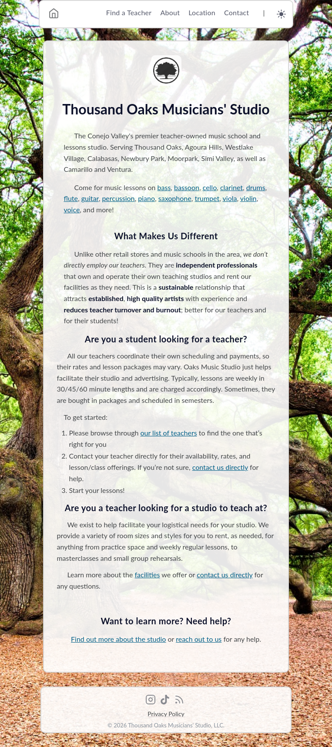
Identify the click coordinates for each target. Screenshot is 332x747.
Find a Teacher (129, 12)
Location (201, 12)
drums (255, 187)
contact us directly (220, 467)
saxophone (174, 198)
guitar (90, 198)
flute (71, 198)
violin (248, 198)
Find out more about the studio (118, 639)
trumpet (207, 198)
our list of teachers (169, 433)
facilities (147, 574)
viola (230, 198)
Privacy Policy (166, 713)
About (170, 12)
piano (146, 198)
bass (164, 187)
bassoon (186, 187)
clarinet (231, 187)
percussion (118, 198)
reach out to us (198, 639)
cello (210, 187)
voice (72, 209)
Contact (236, 12)
